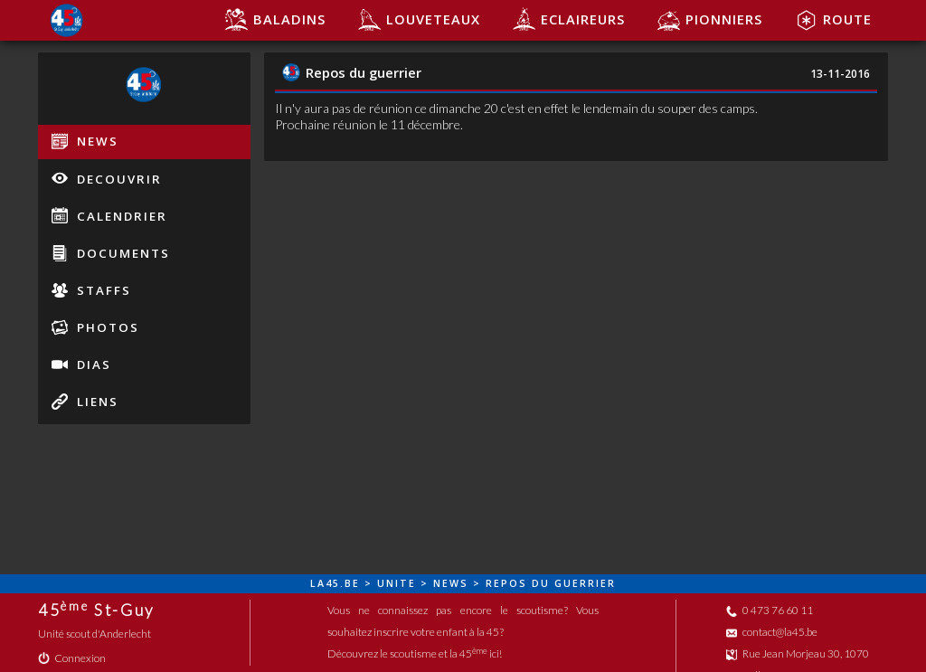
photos (95, 327)
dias (81, 364)
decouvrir (107, 178)
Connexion (72, 658)
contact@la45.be (771, 632)
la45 (325, 583)
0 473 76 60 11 (769, 610)
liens (85, 401)
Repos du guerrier (351, 72)
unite (396, 583)
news (85, 141)
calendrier (109, 215)
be (352, 583)
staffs (91, 290)
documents (111, 253)
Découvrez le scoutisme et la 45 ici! (414, 653)
